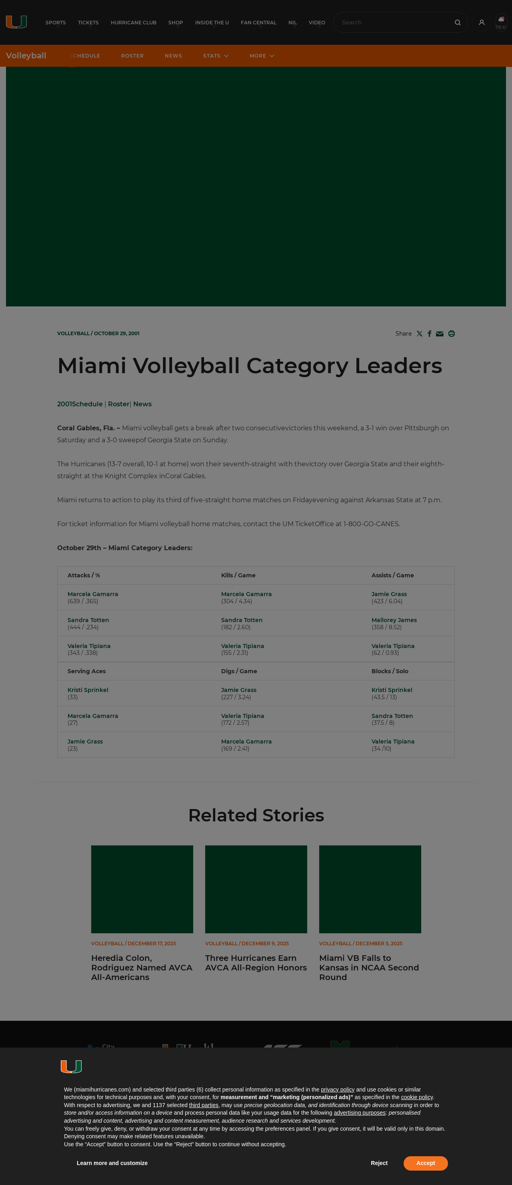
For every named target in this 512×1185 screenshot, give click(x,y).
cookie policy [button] (417, 1097)
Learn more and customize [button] (112, 1163)
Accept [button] (425, 1163)
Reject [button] (379, 1163)
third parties (203, 1105)
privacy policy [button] (337, 1089)
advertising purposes (360, 1112)
